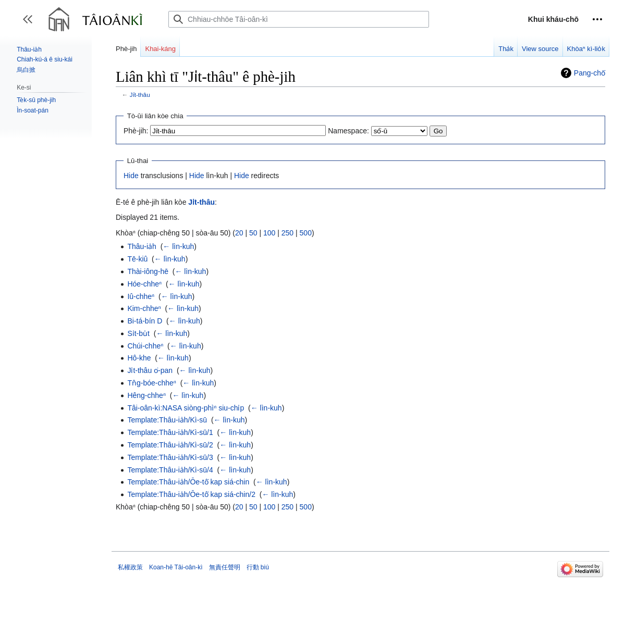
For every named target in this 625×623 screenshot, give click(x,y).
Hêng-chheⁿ (146, 395)
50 (253, 233)
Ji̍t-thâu (140, 94)
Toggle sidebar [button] (31, 24)
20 (239, 233)
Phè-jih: (136, 131)
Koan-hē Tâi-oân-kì (176, 567)
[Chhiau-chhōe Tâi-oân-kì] (298, 19)
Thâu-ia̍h (141, 246)
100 (269, 233)
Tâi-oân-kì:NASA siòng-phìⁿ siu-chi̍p (185, 408)
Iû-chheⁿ (140, 296)
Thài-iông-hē (147, 271)
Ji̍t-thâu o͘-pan (150, 370)
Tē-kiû (137, 259)
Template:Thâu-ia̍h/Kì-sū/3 (170, 457)
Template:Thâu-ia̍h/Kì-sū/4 (170, 470)
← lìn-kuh (178, 246)
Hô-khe (139, 358)
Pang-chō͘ (589, 73)
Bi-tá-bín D (144, 321)
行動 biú (258, 567)
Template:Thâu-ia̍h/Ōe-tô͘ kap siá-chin (188, 482)
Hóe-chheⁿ (144, 284)
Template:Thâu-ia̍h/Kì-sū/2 (170, 445)
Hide (131, 175)
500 (306, 233)
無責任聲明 (224, 567)
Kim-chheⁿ (144, 308)
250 (287, 233)
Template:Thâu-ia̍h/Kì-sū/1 (170, 432)
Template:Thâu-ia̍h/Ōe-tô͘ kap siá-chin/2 (191, 494)
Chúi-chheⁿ (145, 346)
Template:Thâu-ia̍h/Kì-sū (167, 420)
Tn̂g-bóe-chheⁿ (151, 383)
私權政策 (130, 567)
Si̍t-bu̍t (138, 333)
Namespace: (348, 131)
